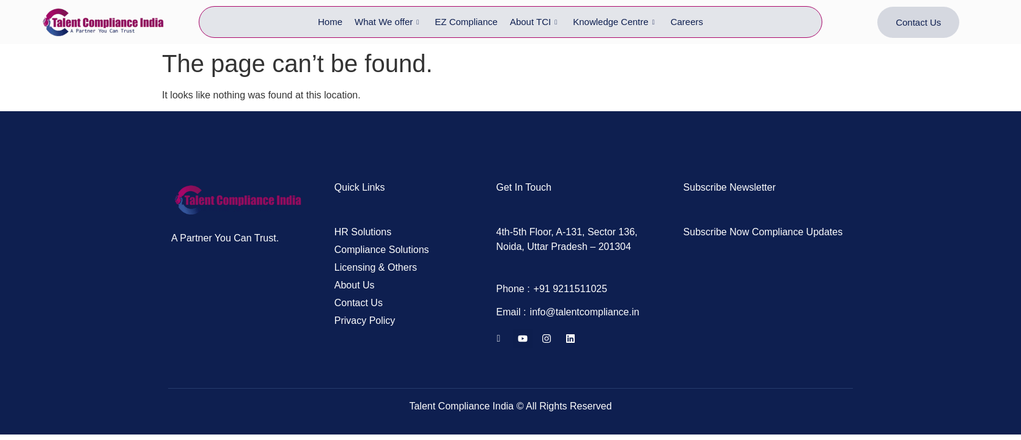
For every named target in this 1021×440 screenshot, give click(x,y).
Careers (687, 21)
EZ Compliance (466, 21)
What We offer (387, 22)
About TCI (533, 22)
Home (330, 21)
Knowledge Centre (613, 22)
